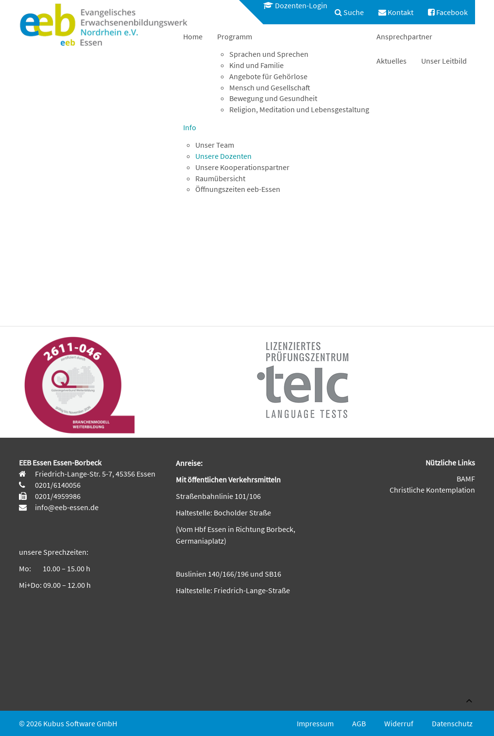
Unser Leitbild (444, 61)
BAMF (466, 478)
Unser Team (214, 145)
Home (193, 36)
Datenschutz (452, 723)
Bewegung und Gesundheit (273, 98)
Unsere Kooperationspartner (242, 167)
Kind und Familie (256, 65)
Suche (349, 12)
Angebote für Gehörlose (268, 76)
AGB (359, 723)
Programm (234, 36)
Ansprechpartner (404, 36)
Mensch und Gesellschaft (269, 87)
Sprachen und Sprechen (268, 54)
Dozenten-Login (295, 5)
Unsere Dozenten (223, 156)
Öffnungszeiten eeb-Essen (237, 189)
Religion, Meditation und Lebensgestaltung (299, 109)
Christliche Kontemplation (432, 490)
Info (189, 127)
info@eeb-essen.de (66, 507)
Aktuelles (391, 61)
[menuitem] (290, 5)
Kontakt (395, 12)
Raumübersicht (220, 178)
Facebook (448, 12)
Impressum (315, 723)
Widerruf (398, 723)
